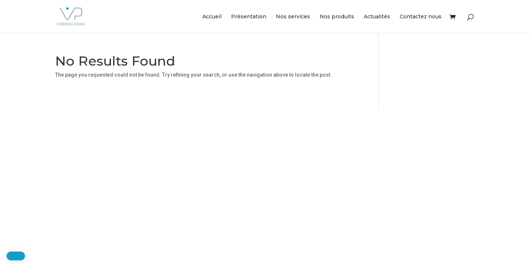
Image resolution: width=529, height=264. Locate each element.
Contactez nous (421, 17)
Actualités (377, 17)
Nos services (293, 17)
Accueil (212, 17)
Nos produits (337, 17)
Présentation (248, 17)
